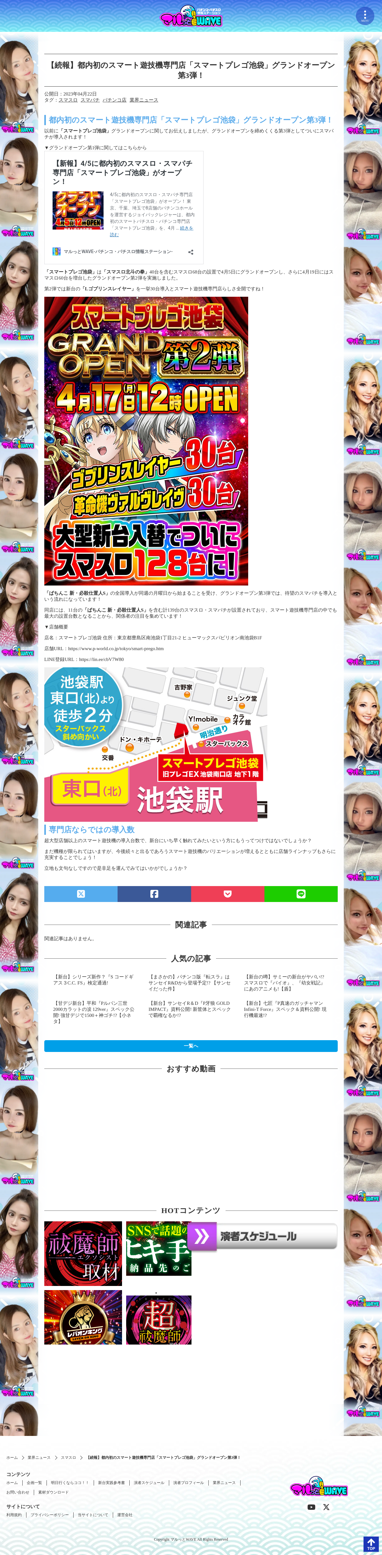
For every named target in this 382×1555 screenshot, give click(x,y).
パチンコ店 (114, 100)
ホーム (12, 1457)
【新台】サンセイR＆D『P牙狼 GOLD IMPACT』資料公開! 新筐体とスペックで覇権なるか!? (189, 1009)
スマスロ (68, 100)
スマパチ (90, 100)
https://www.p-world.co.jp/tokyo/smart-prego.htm (116, 648)
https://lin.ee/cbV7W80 (101, 659)
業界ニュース (144, 100)
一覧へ (191, 1045)
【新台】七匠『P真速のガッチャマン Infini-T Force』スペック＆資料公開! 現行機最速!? (285, 1009)
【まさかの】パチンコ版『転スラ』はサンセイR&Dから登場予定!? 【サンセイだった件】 (189, 982)
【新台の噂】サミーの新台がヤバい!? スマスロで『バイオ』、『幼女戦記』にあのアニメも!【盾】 (284, 982)
